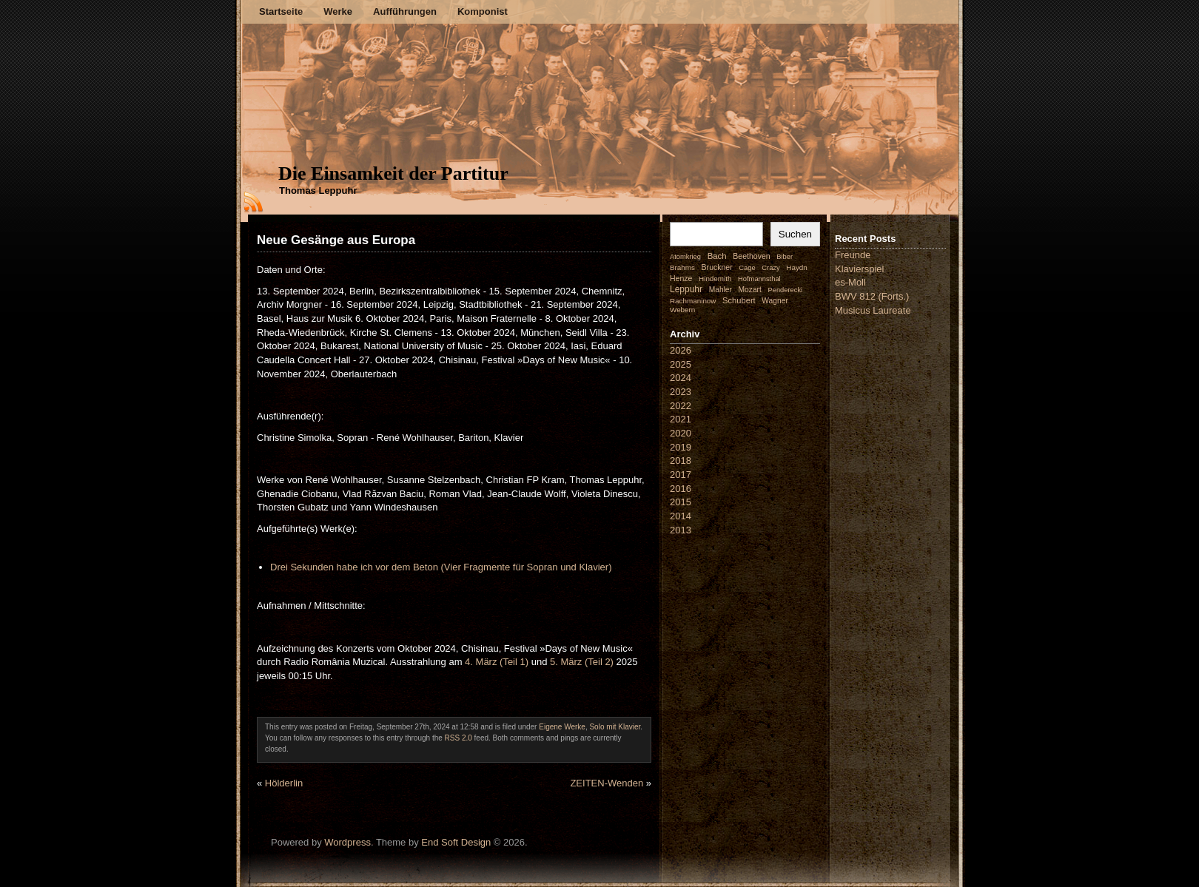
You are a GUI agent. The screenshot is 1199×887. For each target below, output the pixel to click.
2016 (680, 488)
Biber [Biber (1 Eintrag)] (784, 256)
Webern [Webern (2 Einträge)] (682, 310)
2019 (680, 447)
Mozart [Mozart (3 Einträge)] (750, 290)
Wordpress (347, 842)
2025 (680, 364)
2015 (680, 501)
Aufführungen (405, 11)
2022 (680, 405)
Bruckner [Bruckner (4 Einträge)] (717, 267)
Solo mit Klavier (614, 727)
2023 (680, 391)
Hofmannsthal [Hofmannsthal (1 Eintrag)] (759, 279)
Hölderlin (284, 783)
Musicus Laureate (873, 310)
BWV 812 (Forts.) (872, 296)
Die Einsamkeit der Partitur (393, 173)
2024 (680, 377)
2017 (680, 474)
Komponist (482, 11)
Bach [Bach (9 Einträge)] (717, 256)
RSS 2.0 (458, 738)
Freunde (852, 254)
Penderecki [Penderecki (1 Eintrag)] (785, 290)
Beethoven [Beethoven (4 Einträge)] (751, 256)
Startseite (281, 11)
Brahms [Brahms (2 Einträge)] (682, 267)
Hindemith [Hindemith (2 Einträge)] (715, 278)
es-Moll (850, 282)
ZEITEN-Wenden (606, 783)
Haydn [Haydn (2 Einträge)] (796, 267)
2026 (680, 350)
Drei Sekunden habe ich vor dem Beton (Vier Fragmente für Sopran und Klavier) (441, 567)
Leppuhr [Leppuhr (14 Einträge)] (686, 289)
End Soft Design (456, 842)
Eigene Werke (562, 727)
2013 (680, 530)
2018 (680, 460)
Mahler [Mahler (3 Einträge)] (720, 290)
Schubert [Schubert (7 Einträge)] (739, 300)
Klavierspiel (859, 268)
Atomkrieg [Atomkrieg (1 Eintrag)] (685, 256)
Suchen (795, 234)
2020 (680, 433)
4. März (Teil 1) (496, 661)
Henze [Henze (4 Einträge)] (681, 278)
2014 (680, 516)
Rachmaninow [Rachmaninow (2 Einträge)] (693, 301)
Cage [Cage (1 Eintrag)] (747, 268)
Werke (337, 11)
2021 (680, 419)
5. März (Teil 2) (582, 661)
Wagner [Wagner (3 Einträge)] (774, 301)
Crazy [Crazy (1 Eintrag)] (770, 268)
